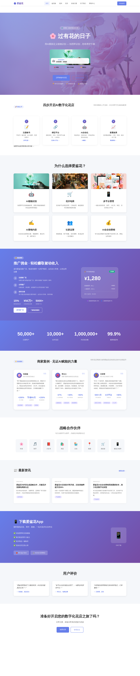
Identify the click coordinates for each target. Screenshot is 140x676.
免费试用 (63, 629)
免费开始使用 (18, 146)
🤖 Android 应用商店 (39, 553)
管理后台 (77, 630)
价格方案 (74, 3)
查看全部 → (122, 471)
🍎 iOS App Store (21, 553)
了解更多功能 (79, 78)
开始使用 (122, 3)
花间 (60, 3)
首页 (47, 3)
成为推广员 (20, 310)
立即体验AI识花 (61, 77)
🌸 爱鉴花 (18, 3)
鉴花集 (54, 3)
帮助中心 (92, 3)
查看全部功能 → (28, 146)
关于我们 (83, 3)
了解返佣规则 (35, 310)
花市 (66, 3)
